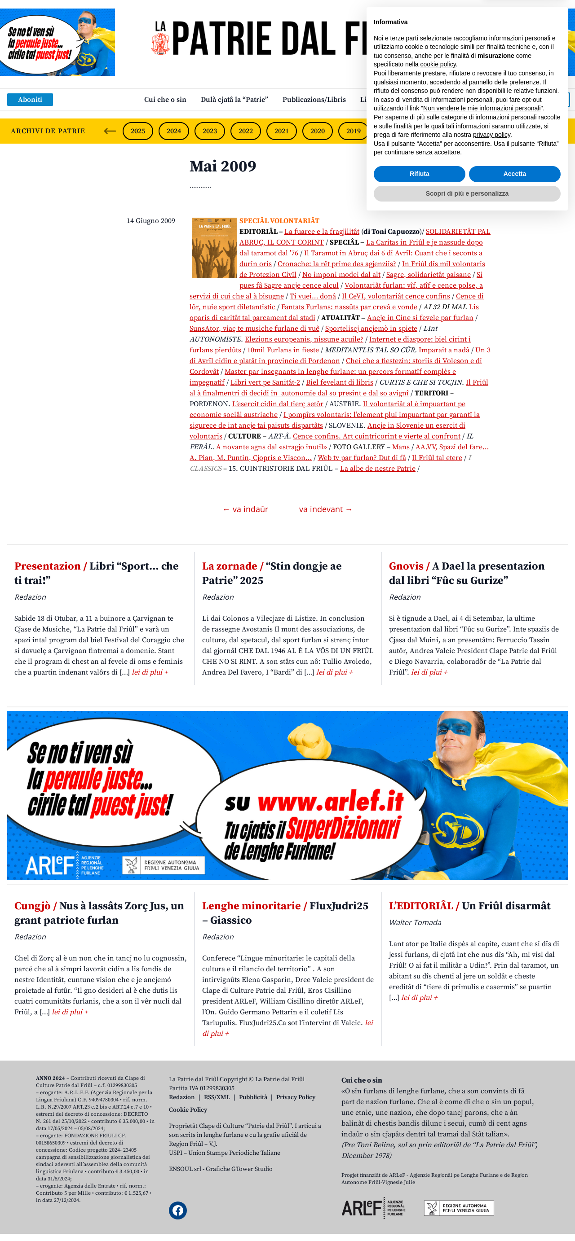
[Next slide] (560, 131)
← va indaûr (246, 509)
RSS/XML (217, 1097)
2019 (353, 131)
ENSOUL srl (185, 1169)
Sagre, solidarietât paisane (428, 274)
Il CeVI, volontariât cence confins (396, 296)
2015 (497, 131)
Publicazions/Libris (314, 99)
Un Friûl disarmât (470, 906)
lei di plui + (150, 672)
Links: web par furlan (395, 99)
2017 (425, 131)
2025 (138, 131)
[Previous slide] (110, 131)
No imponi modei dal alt (341, 274)
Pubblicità (253, 1097)
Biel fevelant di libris (339, 382)
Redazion (182, 1097)
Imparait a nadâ (444, 350)
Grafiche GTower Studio (239, 1169)
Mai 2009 (223, 167)
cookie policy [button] (438, 1087)
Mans (401, 447)
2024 (174, 131)
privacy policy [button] (491, 1158)
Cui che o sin (165, 99)
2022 (246, 131)
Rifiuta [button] (419, 1197)
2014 (533, 131)
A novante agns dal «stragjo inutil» (271, 447)
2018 (389, 131)
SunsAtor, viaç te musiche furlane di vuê (254, 328)
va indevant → (326, 509)
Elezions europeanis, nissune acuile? (304, 339)
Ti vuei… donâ (313, 296)
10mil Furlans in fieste (283, 350)
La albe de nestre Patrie (378, 468)
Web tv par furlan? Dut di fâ (362, 457)
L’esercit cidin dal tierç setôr (277, 403)
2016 (461, 131)
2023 (210, 131)
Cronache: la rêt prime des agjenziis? (337, 263)
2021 (281, 131)
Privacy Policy (295, 1097)
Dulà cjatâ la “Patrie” (234, 99)
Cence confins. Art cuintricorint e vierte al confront (376, 436)
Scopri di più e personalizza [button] (467, 1216)
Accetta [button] (515, 1197)
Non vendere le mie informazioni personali (481, 1131)
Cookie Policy (188, 1110)
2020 (317, 131)
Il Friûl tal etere (437, 457)
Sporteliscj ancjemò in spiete (371, 328)
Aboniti (30, 99)
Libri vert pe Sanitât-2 (265, 382)
